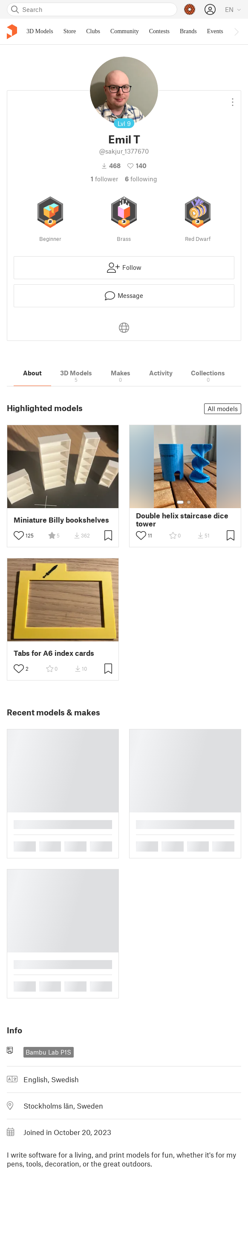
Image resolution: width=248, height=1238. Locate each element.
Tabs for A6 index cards (54, 653)
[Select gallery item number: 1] (180, 502)
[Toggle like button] (19, 535)
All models (223, 408)
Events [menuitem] (215, 31)
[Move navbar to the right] (236, 31)
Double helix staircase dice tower (182, 520)
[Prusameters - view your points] (189, 9)
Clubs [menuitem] (93, 31)
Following (141, 179)
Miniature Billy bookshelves (61, 520)
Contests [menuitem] (159, 31)
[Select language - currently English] (233, 9)
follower (104, 179)
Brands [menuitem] (188, 31)
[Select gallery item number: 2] (188, 502)
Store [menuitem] (69, 31)
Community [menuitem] (124, 31)
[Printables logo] (12, 31)
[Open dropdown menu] (232, 98)
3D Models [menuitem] (39, 31)
